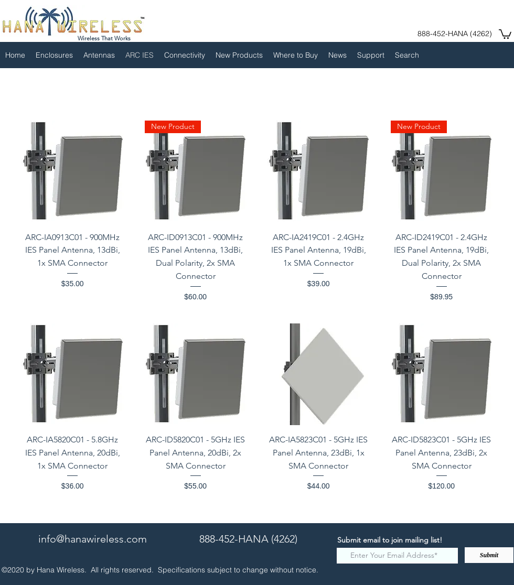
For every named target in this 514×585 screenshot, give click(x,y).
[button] (505, 33)
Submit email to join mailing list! (389, 540)
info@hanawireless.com (92, 539)
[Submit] (489, 555)
